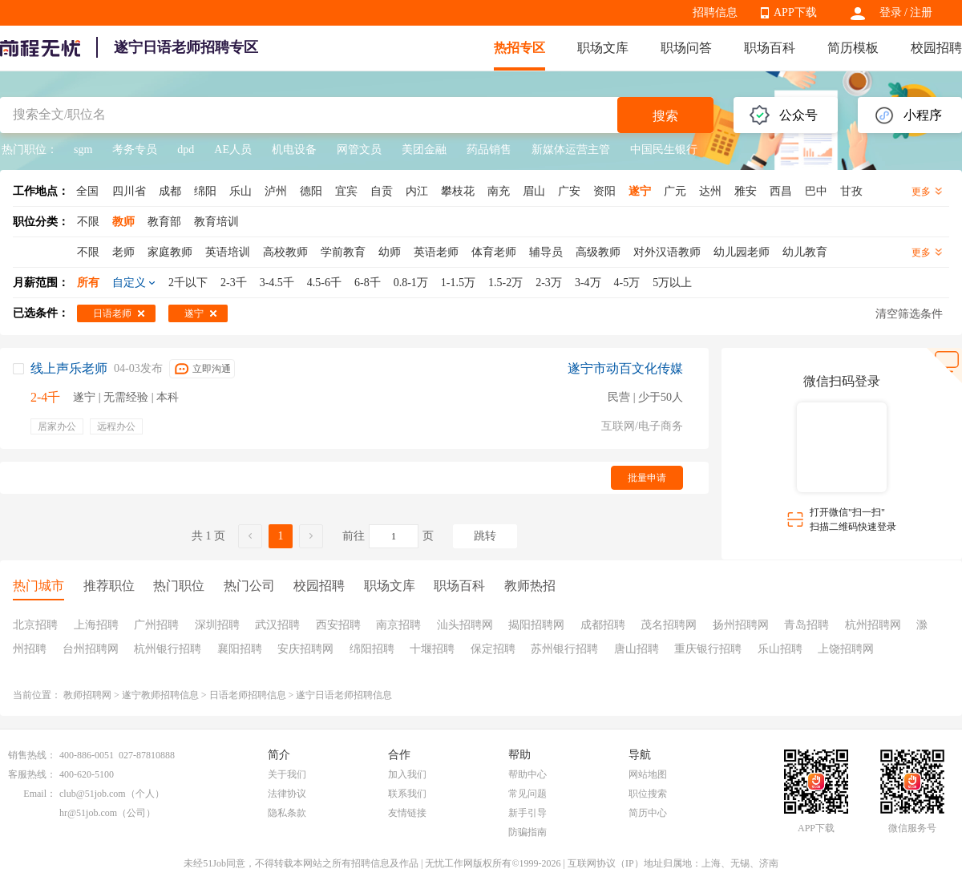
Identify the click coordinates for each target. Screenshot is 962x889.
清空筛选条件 (909, 314)
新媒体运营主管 (571, 149)
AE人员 (233, 149)
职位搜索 (648, 793)
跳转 (485, 536)
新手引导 (527, 812)
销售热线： (32, 755)
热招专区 (519, 48)
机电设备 (294, 149)
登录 (890, 12)
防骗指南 (527, 832)
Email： (39, 793)
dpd (185, 149)
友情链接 (407, 812)
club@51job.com (92, 793)
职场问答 (686, 48)
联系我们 (407, 793)
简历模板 (853, 48)
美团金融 (424, 149)
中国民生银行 (663, 149)
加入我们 (407, 774)
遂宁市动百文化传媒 (625, 368)
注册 (921, 12)
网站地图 (648, 774)
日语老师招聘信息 (247, 695)
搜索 (665, 116)
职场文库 (603, 48)
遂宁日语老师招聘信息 (344, 695)
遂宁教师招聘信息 (160, 695)
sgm (83, 149)
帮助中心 (527, 774)
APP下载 (795, 12)
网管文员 (359, 149)
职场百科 (769, 48)
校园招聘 (936, 48)
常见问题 (527, 793)
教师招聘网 (87, 695)
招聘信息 (715, 12)
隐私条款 (287, 812)
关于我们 (287, 774)
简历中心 (648, 812)
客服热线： (32, 774)
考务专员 (134, 149)
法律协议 (287, 793)
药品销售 (489, 149)
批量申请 (647, 477)
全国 (87, 191)
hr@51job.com (88, 812)
